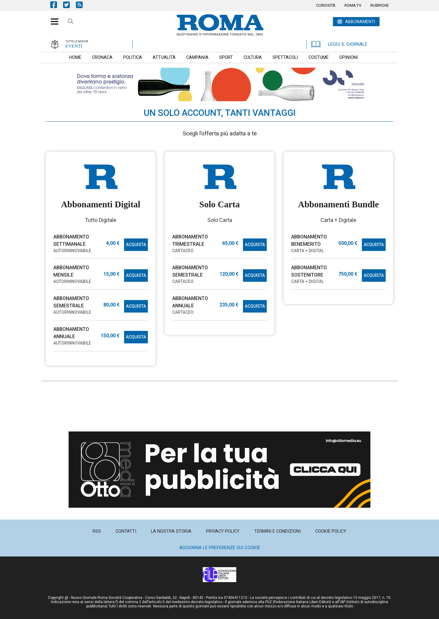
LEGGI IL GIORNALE (339, 44)
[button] (52, 18)
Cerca (70, 22)
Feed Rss (82, 5)
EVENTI (74, 46)
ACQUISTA (136, 244)
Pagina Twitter (69, 5)
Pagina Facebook (56, 5)
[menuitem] (326, 5)
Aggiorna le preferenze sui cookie (219, 547)
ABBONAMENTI (360, 21)
